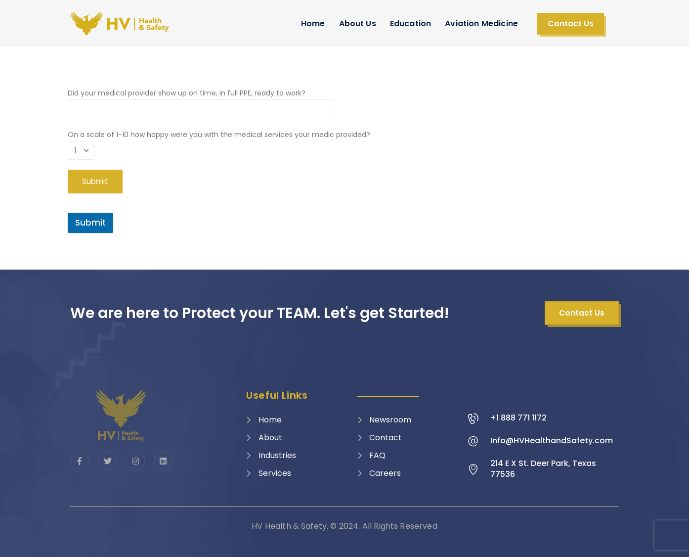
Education (410, 23)
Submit (90, 223)
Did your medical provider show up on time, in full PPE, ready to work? (200, 100)
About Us (357, 23)
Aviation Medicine (481, 23)
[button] (570, 24)
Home (313, 23)
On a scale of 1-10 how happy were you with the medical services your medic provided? (219, 142)
